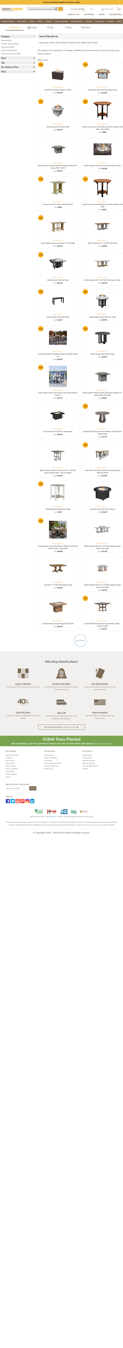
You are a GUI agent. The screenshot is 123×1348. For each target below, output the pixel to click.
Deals (119, 21)
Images (32, 28)
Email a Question (51, 816)
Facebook (8, 801)
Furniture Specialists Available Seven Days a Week (61, 2)
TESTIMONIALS (115, 14)
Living (32, 21)
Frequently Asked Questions (53, 763)
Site (50, 28)
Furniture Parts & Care (10, 54)
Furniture (6, 40)
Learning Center (49, 755)
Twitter (13, 801)
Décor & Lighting (61, 21)
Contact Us (9, 758)
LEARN (102, 14)
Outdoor (48, 21)
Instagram (27, 801)
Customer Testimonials (51, 766)
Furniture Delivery (11, 774)
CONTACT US (73, 14)
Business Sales (10, 763)
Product (14, 28)
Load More (80, 640)
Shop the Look (87, 758)
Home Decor (7, 47)
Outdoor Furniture (9, 44)
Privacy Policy (10, 771)
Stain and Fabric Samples (90, 766)
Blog (68, 28)
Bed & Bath (22, 21)
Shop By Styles (87, 755)
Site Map (85, 769)
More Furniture (76, 21)
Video (86, 28)
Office (40, 21)
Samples (111, 21)
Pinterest (22, 801)
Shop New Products (89, 763)
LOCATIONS (89, 14)
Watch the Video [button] (61, 727)
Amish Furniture (9, 50)
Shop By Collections (89, 760)
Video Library (48, 760)
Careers (8, 777)
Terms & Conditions (12, 769)
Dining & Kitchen (8, 21)
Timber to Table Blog (50, 758)
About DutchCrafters (12, 755)
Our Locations (10, 760)
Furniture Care (48, 769)
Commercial (99, 21)
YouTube (17, 801)
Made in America (11, 766)
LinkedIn (32, 801)
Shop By (89, 21)
